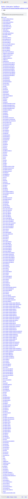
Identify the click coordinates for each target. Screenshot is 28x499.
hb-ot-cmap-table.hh (7, 218)
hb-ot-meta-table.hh (7, 277)
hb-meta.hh (5, 189)
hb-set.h (4, 393)
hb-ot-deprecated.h (7, 232)
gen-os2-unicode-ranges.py (9, 44)
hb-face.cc (5, 146)
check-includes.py (6, 23)
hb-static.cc (5, 411)
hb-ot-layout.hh (6, 266)
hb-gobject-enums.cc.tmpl (8, 166)
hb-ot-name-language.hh (8, 288)
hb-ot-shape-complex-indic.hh (9, 323)
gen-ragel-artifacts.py (7, 45)
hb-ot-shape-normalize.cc (8, 356)
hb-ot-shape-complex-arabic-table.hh (11, 306)
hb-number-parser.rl (7, 199)
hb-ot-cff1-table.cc (7, 211)
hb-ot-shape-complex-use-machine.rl (11, 343)
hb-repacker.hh (6, 386)
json (26, 496)
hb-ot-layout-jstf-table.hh (8, 262)
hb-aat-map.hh (6, 84)
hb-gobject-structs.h (7, 171)
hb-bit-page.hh (6, 94)
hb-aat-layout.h (6, 78)
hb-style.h (5, 415)
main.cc (4, 459)
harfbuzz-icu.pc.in (6, 56)
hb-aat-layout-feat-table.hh (9, 67)
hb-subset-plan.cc (7, 430)
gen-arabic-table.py (7, 34)
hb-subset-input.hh (7, 428)
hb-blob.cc (5, 99)
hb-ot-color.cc (6, 229)
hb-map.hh (5, 188)
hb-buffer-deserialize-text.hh (9, 106)
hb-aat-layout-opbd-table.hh (9, 73)
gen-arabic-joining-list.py (8, 33)
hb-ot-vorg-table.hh (7, 379)
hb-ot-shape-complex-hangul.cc (10, 314)
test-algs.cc (5, 467)
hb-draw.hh (5, 144)
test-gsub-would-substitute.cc (9, 475)
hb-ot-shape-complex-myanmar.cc (10, 334)
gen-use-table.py (6, 50)
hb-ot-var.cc (5, 376)
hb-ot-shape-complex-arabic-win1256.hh (11, 307)
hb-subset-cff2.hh (6, 425)
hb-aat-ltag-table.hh (7, 81)
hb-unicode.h (6, 444)
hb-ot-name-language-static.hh (9, 287)
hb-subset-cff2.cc (6, 423)
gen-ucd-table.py (6, 48)
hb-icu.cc (5, 177)
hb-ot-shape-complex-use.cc (9, 346)
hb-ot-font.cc (6, 238)
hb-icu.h (4, 179)
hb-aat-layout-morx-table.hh (9, 72)
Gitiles (8, 497)
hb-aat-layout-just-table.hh (8, 69)
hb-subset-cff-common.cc (8, 417)
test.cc (4, 491)
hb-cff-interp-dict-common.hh (9, 120)
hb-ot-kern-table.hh (7, 251)
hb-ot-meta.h (6, 281)
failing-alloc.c (6, 29)
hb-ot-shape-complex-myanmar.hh (10, 335)
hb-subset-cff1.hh (6, 422)
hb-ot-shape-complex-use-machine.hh (11, 342)
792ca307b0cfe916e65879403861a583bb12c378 (14, 8)
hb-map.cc (5, 185)
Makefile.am (5, 461)
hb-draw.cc (5, 141)
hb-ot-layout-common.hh (8, 254)
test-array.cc (5, 469)
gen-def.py (5, 36)
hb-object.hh (5, 204)
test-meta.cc (5, 478)
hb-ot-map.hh (6, 270)
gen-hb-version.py (7, 40)
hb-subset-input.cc (7, 426)
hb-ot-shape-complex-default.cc (10, 312)
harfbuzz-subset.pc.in (7, 58)
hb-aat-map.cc (6, 83)
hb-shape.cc (5, 401)
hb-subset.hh (6, 436)
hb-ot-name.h (6, 293)
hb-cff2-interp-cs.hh (7, 124)
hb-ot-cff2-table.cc (7, 215)
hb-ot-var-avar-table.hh (8, 368)
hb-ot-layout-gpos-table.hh (9, 257)
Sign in (25, 2)
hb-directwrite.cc (6, 136)
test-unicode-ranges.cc (8, 489)
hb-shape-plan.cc (6, 397)
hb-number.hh (6, 202)
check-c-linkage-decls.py (8, 18)
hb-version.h (5, 453)
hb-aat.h (5, 86)
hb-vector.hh (5, 452)
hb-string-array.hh (7, 412)
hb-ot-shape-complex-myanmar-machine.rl (12, 332)
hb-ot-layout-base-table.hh (8, 252)
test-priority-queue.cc (7, 486)
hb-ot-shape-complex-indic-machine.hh (11, 317)
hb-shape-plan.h (6, 398)
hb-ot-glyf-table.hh (7, 243)
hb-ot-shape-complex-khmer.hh (10, 329)
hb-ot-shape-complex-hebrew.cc (10, 315)
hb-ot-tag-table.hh (7, 365)
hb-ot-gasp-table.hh (7, 241)
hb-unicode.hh (6, 445)
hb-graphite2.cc (6, 174)
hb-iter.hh (5, 180)
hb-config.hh (5, 128)
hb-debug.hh (5, 133)
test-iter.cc (5, 477)
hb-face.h (5, 147)
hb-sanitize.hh (6, 387)
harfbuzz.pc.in (6, 61)
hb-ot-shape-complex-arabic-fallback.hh (11, 303)
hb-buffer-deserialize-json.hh (9, 103)
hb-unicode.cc (6, 442)
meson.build (5, 464)
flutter (3, 6)
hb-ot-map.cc (6, 268)
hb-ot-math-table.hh (7, 271)
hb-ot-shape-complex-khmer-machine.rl (11, 326)
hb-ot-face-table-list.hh (8, 233)
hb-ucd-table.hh (6, 437)
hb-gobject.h (5, 172)
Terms (15, 497)
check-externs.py (6, 20)
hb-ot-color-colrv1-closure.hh (9, 222)
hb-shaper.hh (6, 409)
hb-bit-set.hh (5, 97)
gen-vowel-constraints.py (8, 51)
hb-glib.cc (5, 163)
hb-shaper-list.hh (6, 406)
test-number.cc (6, 480)
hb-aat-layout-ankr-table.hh (9, 62)
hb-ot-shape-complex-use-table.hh (10, 345)
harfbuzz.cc (5, 59)
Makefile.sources (6, 463)
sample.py (5, 466)
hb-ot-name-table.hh (7, 290)
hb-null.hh (5, 196)
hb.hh (4, 458)
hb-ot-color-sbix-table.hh (8, 226)
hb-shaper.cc (5, 408)
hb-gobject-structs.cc (7, 169)
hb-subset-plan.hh (7, 431)
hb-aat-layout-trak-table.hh (9, 75)
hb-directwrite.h (6, 138)
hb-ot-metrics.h (6, 284)
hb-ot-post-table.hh (7, 301)
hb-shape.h (5, 403)
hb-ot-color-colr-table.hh (8, 221)
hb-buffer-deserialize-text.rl (9, 108)
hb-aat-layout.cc (6, 77)
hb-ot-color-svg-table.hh (8, 227)
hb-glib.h (5, 164)
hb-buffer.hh (5, 114)
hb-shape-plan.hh (6, 400)
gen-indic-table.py (7, 42)
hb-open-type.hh (6, 207)
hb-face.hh (5, 149)
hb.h (4, 456)
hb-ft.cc (4, 157)
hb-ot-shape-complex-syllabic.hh (10, 339)
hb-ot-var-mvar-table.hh (8, 375)
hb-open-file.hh (6, 205)
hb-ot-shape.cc (6, 359)
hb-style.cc (5, 414)
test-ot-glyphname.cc (7, 481)
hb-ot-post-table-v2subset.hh (9, 299)
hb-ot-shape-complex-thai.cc (9, 340)
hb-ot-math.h (6, 274)
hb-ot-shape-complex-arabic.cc (9, 309)
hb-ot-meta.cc (6, 279)
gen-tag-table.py (6, 47)
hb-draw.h (5, 142)
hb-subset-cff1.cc (6, 420)
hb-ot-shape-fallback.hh (8, 354)
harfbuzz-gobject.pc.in (7, 55)
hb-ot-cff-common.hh (7, 208)
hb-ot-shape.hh (6, 362)
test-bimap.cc (6, 470)
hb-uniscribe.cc (6, 447)
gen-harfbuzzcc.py (7, 39)
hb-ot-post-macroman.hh (8, 298)
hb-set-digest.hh (6, 390)
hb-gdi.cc (5, 160)
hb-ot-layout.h (6, 265)
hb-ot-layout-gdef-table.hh (8, 255)
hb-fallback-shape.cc (7, 150)
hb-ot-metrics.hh (6, 285)
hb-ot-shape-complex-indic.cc (9, 321)
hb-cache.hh (5, 116)
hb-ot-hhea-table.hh (7, 248)
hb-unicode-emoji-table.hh (8, 441)
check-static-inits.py (7, 26)
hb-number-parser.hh (7, 197)
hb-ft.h (4, 158)
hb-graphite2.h (6, 175)
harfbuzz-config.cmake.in (8, 53)
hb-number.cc (6, 200)
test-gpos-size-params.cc (8, 474)
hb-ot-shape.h (6, 361)
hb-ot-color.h (6, 230)
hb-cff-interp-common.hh (8, 117)
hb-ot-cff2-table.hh (7, 216)
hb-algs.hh (5, 88)
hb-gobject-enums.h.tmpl (8, 168)
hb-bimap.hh (5, 92)
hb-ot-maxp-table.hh (7, 276)
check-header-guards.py (8, 22)
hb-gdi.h (4, 161)
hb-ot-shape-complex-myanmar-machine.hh (12, 331)
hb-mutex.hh (5, 194)
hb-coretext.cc (6, 130)
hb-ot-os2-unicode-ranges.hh (9, 296)
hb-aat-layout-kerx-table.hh (9, 70)
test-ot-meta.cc (6, 483)
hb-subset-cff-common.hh (8, 419)
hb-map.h (5, 186)
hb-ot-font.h (5, 240)
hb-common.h (6, 127)
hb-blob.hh (5, 102)
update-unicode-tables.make (9, 492)
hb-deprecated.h (6, 135)
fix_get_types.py (6, 31)
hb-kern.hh (5, 182)
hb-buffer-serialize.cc (7, 109)
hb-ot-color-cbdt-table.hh (8, 219)
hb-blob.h (5, 100)
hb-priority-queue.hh (7, 384)
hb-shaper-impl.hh (7, 404)
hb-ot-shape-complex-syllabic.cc (10, 337)
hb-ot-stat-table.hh (7, 364)
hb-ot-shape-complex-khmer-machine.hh (12, 324)
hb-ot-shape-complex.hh (8, 351)
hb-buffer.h (5, 113)
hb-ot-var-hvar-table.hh (8, 373)
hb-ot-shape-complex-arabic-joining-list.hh (12, 304)
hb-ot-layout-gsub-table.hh (8, 259)
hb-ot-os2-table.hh (7, 295)
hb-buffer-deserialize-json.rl (9, 105)
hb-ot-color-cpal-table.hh (8, 224)
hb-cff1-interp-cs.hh (7, 122)
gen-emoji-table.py (7, 37)
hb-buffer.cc (5, 111)
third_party (9, 6)
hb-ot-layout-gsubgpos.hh (8, 260)
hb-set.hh (5, 395)
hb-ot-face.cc (6, 235)
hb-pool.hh (5, 383)
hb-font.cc (5, 152)
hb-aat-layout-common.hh (8, 66)
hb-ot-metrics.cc (6, 282)
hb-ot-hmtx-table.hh (7, 249)
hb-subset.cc (5, 433)
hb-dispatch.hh (6, 139)
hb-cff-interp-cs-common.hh (9, 119)
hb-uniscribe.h (6, 448)
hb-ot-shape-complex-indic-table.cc (10, 320)
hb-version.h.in (6, 455)
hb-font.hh (5, 155)
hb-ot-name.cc (6, 292)
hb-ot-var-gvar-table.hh (8, 372)
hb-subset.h (5, 434)
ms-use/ (5, 17)
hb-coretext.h (6, 131)
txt (22, 496)
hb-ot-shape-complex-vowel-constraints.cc (12, 348)
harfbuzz (16, 6)
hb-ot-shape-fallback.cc (8, 353)
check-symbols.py (7, 28)
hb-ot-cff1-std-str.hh (7, 210)
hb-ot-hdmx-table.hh (7, 244)
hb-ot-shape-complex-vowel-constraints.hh (12, 350)
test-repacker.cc (6, 488)
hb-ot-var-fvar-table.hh (8, 370)
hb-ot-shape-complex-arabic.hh (9, 310)
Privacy (11, 497)
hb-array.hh (5, 89)
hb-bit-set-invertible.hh (8, 95)
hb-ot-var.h (5, 378)
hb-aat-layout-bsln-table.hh (9, 64)
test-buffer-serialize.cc (7, 472)
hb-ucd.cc (5, 439)
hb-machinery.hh (6, 183)
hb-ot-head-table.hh (7, 246)
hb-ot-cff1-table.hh (7, 213)
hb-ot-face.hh (6, 237)
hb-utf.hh (5, 450)
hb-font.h (5, 153)
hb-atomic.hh (6, 91)
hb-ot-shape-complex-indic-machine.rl (11, 318)
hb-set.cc (5, 392)
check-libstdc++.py (7, 25)
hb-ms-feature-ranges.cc (8, 191)
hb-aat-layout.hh (6, 80)
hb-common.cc (6, 125)
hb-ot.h (4, 381)
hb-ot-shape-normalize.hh (8, 357)
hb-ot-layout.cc (6, 263)
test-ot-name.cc (6, 485)
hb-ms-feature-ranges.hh (8, 193)
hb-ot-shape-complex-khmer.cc (9, 328)
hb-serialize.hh (6, 389)
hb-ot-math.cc (6, 273)
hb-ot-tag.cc (5, 367)
